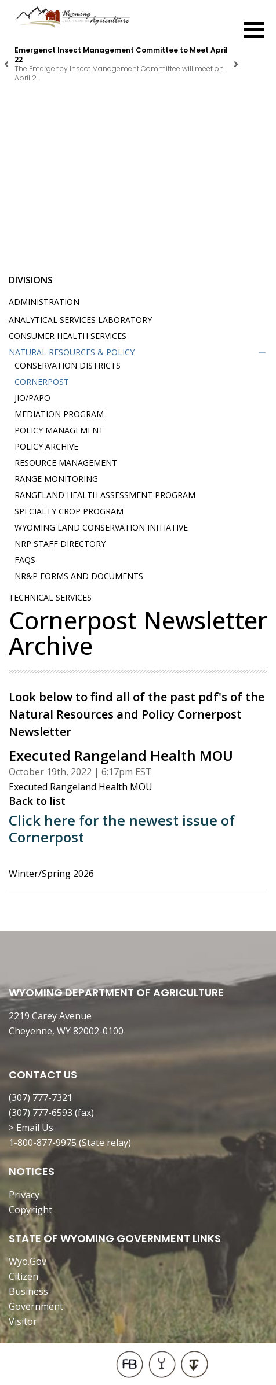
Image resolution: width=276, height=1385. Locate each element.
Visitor (23, 1321)
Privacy (24, 1194)
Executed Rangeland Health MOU (80, 786)
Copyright (30, 1209)
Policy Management (59, 430)
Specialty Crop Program (69, 511)
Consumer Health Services (67, 335)
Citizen (23, 1276)
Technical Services (50, 597)
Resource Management (65, 462)
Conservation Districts (67, 365)
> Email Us (31, 1127)
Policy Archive (46, 446)
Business (28, 1291)
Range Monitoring (56, 478)
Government (36, 1306)
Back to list (37, 801)
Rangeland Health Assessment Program (104, 494)
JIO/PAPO (32, 397)
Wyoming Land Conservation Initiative (101, 527)
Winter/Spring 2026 (51, 873)
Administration (44, 301)
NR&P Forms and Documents (78, 575)
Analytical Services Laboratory (80, 319)
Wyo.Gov (27, 1261)
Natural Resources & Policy (72, 352)
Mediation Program (59, 413)
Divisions (31, 280)
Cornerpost (41, 381)
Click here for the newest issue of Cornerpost (122, 828)
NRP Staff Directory (60, 543)
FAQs (24, 559)
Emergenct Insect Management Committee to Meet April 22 (121, 54)
